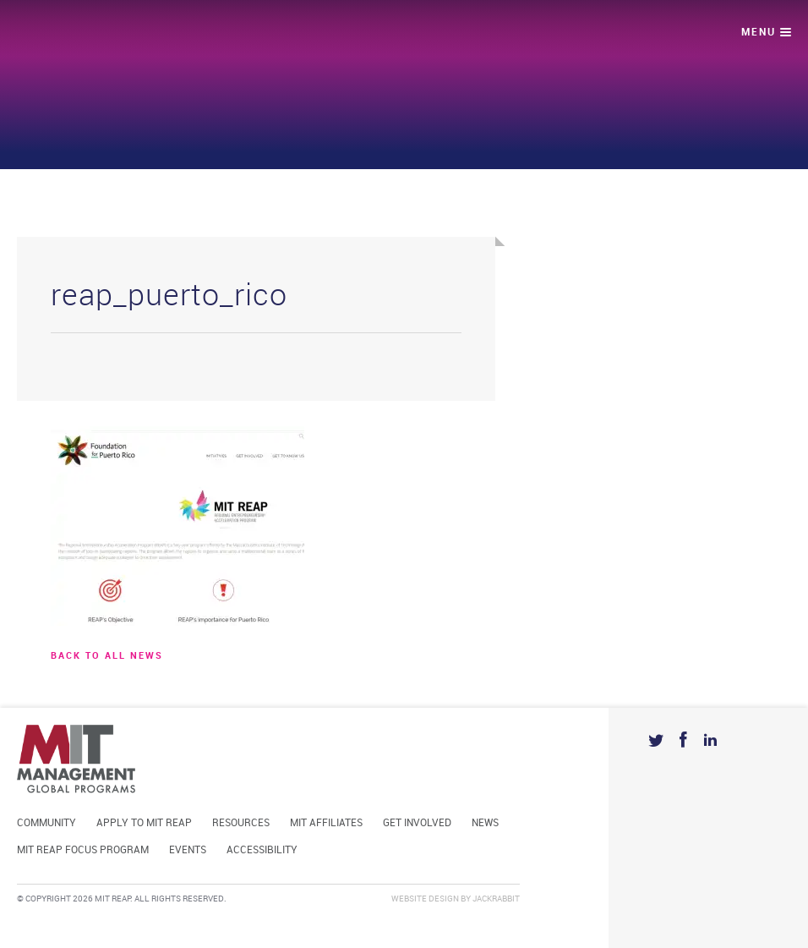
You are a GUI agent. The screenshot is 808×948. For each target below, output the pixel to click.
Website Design (425, 899)
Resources (241, 823)
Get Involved (417, 823)
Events (187, 850)
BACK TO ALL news (107, 656)
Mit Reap (82, 35)
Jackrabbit (496, 899)
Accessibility (262, 850)
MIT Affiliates (326, 823)
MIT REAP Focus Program (83, 850)
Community (46, 823)
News (485, 823)
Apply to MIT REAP (144, 823)
